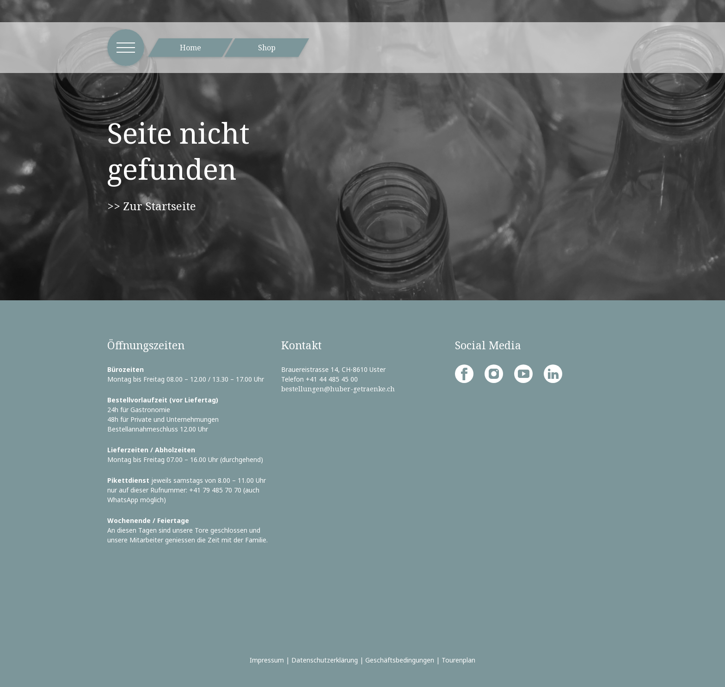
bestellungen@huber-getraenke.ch (338, 388)
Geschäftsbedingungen (399, 660)
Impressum (267, 660)
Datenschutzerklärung (324, 660)
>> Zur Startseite (151, 205)
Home (190, 48)
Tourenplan (458, 660)
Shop (267, 48)
